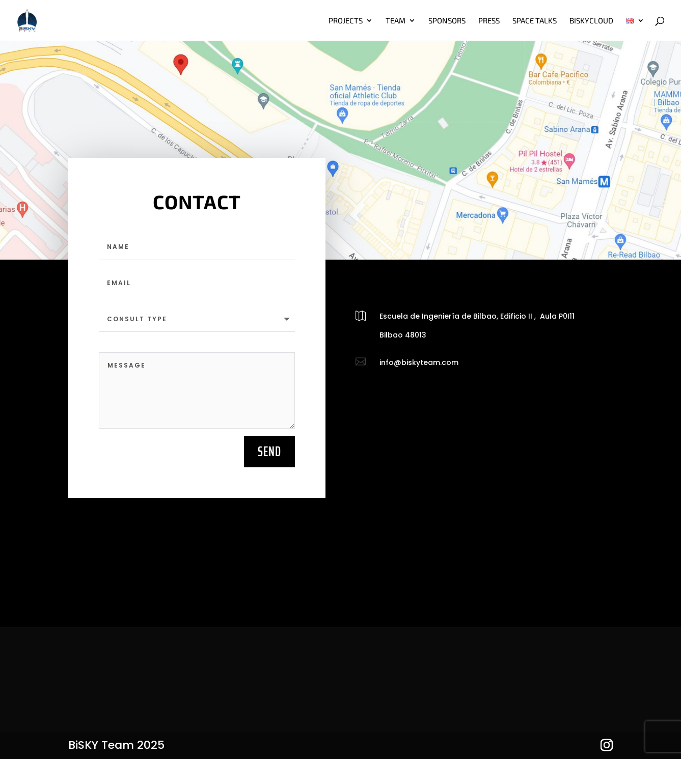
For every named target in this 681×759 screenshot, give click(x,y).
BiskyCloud (591, 21)
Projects (346, 21)
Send (269, 451)
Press (489, 21)
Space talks (534, 21)
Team (395, 21)
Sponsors (447, 21)
